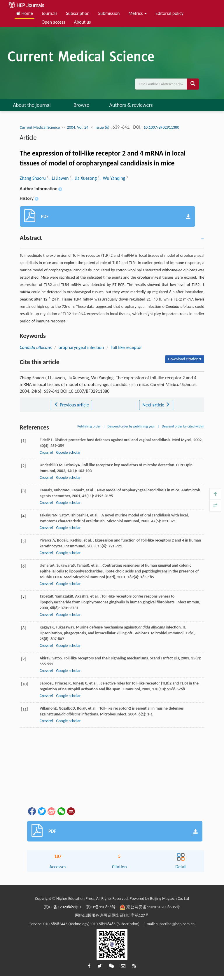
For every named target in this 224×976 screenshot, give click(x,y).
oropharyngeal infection (81, 347)
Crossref (46, 452)
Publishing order (89, 426)
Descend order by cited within (183, 426)
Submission (109, 13)
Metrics (137, 13)
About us (82, 22)
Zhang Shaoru (33, 178)
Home (24, 13)
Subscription (77, 13)
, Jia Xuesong (84, 178)
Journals (49, 13)
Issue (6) (102, 127)
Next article (156, 405)
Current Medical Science (40, 127)
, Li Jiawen (59, 178)
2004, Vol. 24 (77, 127)
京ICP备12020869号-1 (62, 907)
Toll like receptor (126, 347)
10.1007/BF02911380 (161, 127)
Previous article (71, 405)
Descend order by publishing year (131, 426)
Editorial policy (169, 13)
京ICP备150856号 (101, 907)
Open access (53, 22)
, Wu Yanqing (112, 178)
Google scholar (68, 452)
